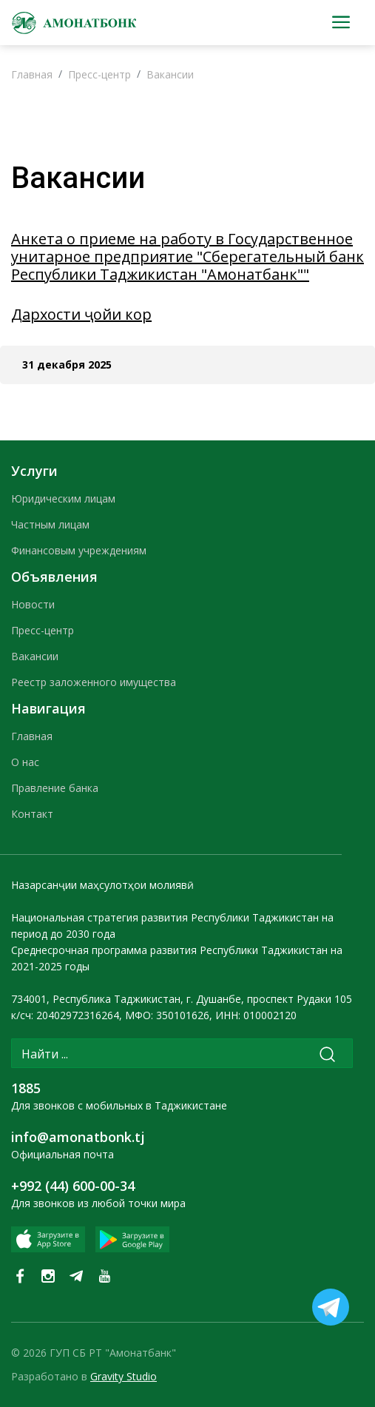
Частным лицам (50, 524)
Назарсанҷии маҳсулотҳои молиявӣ (102, 885)
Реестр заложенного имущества (93, 682)
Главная (32, 74)
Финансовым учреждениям (78, 550)
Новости (33, 604)
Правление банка (54, 788)
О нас (25, 762)
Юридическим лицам (63, 498)
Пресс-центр (99, 74)
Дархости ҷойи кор (81, 314)
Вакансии (170, 74)
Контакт (32, 814)
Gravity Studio (123, 1376)
